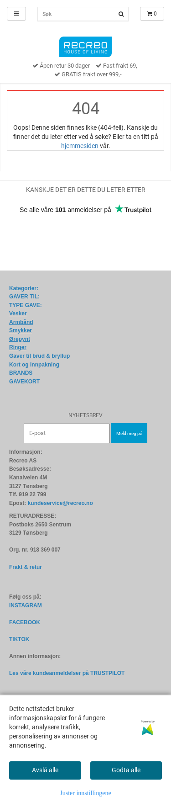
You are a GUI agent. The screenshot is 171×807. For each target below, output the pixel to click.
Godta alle (126, 770)
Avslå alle (45, 770)
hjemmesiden (79, 145)
